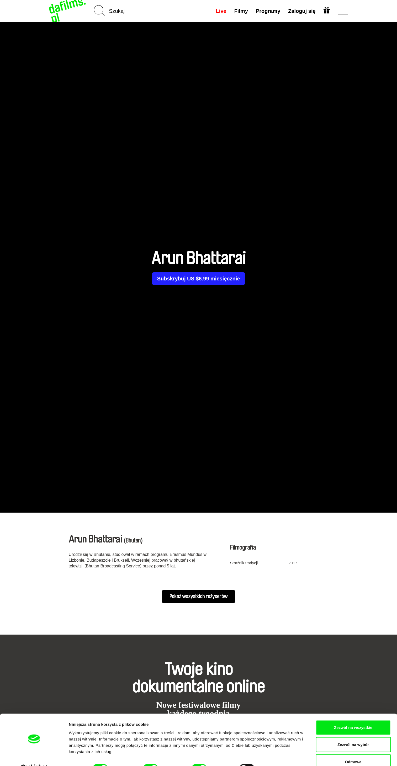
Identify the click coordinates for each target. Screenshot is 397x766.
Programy (268, 11)
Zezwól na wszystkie (353, 714)
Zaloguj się (301, 11)
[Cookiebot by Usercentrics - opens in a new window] (34, 756)
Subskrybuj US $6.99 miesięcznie (198, 278)
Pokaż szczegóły (280, 755)
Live (220, 11)
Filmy (240, 11)
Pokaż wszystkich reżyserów (198, 596)
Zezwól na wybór (353, 732)
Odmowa (353, 749)
